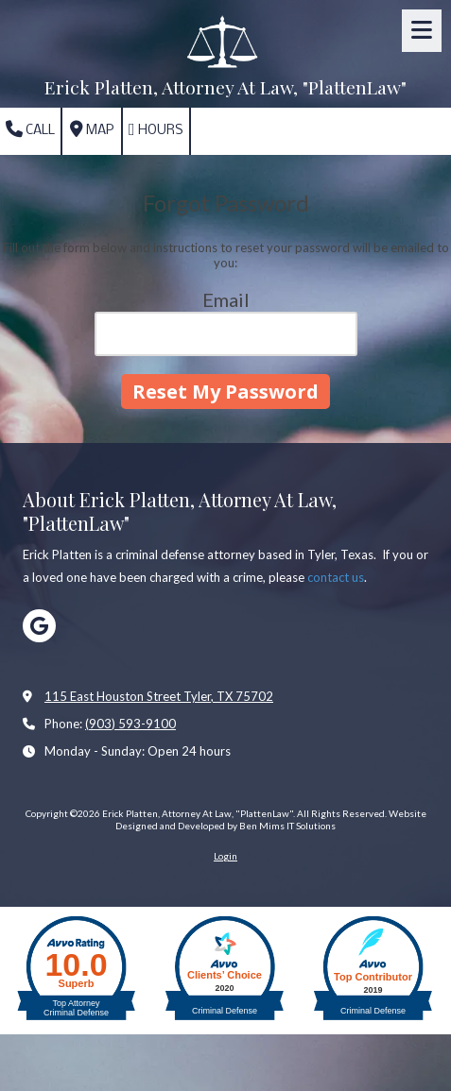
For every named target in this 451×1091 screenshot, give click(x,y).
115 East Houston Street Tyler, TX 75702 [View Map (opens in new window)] (158, 696)
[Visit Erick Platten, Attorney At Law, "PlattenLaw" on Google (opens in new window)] (39, 625)
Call (30, 129)
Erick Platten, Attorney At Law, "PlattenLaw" (225, 87)
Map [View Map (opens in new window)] (91, 129)
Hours (156, 129)
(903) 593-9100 (130, 723)
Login (225, 855)
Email (226, 299)
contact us (335, 577)
